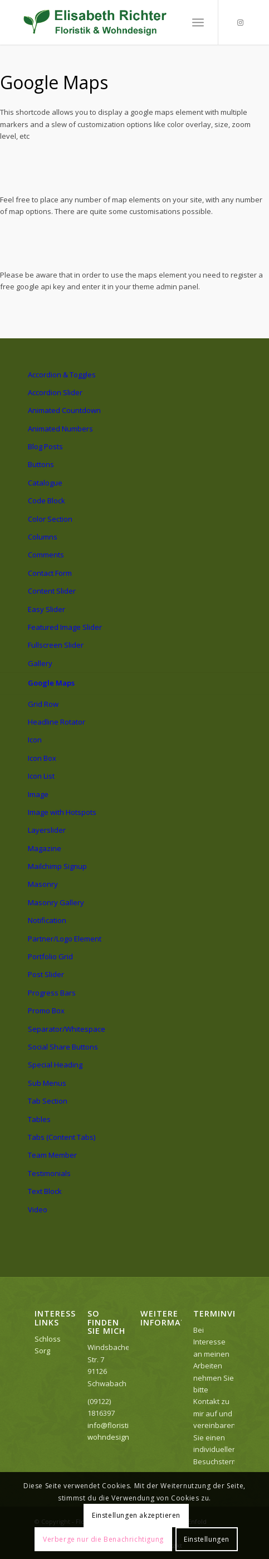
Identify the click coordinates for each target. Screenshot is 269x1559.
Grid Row (43, 704)
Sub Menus (47, 1083)
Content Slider (52, 591)
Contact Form (50, 573)
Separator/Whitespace (66, 1029)
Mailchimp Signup (57, 866)
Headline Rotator (56, 722)
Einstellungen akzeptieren (136, 1515)
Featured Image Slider (65, 627)
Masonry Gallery (56, 902)
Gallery (40, 663)
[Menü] (198, 22)
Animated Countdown (64, 410)
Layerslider (47, 830)
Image (38, 794)
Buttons (41, 464)
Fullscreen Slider (56, 645)
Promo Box (46, 1011)
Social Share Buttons (63, 1047)
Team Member (52, 1155)
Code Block (46, 501)
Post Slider (46, 974)
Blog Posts (45, 446)
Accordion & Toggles (62, 375)
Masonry (43, 884)
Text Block (45, 1191)
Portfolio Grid (50, 956)
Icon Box (42, 758)
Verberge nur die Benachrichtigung (103, 1539)
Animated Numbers (60, 429)
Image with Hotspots (62, 812)
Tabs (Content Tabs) (61, 1137)
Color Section (50, 519)
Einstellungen (206, 1539)
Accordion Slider (55, 392)
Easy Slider (46, 609)
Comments (46, 555)
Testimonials (49, 1173)
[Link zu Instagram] (240, 23)
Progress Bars (52, 993)
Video (37, 1210)
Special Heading (55, 1065)
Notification (47, 920)
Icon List (41, 776)
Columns (42, 537)
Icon (35, 740)
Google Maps (51, 683)
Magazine (44, 848)
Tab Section (47, 1101)
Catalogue (45, 483)
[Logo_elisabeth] (111, 22)
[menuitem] (198, 22)
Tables (39, 1119)
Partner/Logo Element (64, 939)
